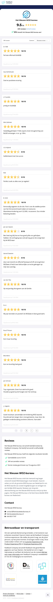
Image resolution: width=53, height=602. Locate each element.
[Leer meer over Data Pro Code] (10, 565)
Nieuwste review (42, 40)
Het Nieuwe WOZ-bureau (26, 20)
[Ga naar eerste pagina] (16, 430)
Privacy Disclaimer (8, 593)
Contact (28, 593)
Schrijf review (30, 29)
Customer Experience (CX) (34, 542)
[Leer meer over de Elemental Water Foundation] (42, 579)
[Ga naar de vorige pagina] (21, 430)
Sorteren (31, 40)
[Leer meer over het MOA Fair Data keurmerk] (26, 565)
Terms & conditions (9, 595)
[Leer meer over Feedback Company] (42, 565)
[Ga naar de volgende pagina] (31, 430)
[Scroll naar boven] (48, 595)
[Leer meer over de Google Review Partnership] (10, 579)
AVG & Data (20, 593)
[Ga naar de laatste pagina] (36, 430)
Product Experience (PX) (13, 544)
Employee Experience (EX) (33, 544)
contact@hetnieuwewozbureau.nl (18, 512)
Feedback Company (18, 598)
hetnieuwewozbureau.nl (15, 514)
